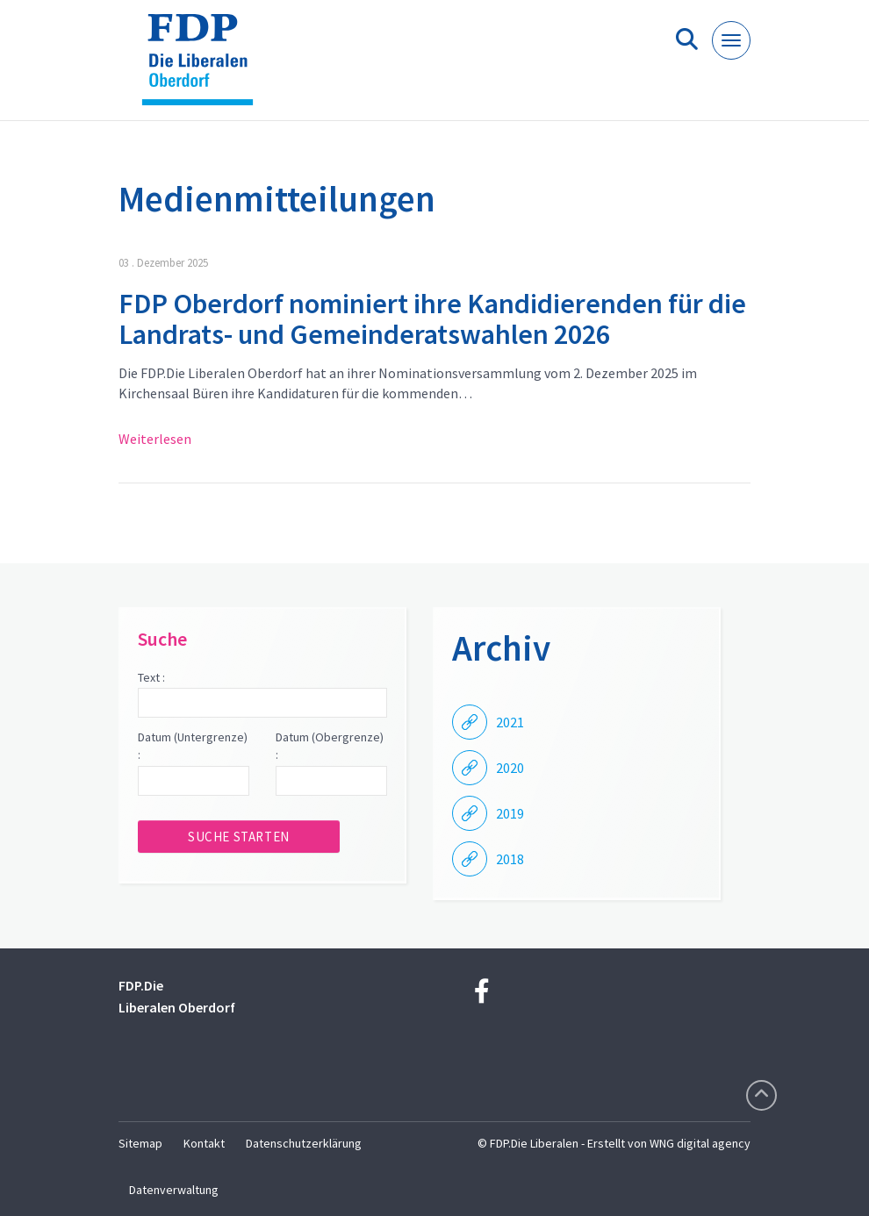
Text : (151, 677)
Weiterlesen (154, 438)
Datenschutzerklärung (304, 1143)
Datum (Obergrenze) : (330, 745)
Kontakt (204, 1143)
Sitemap (140, 1143)
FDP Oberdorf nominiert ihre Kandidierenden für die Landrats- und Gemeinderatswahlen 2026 (432, 319)
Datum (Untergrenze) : (193, 745)
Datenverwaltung (174, 1190)
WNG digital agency (700, 1143)
